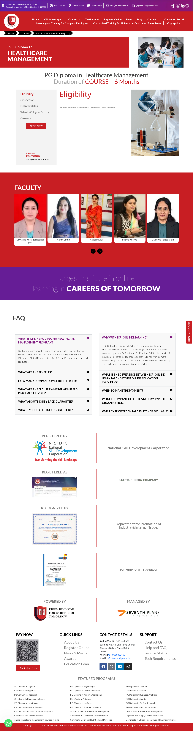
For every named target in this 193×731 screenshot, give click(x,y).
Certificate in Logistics (25, 690)
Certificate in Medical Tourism (28, 707)
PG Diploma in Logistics (81, 703)
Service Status (155, 653)
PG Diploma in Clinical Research (85, 690)
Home (35, 19)
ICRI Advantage (54, 19)
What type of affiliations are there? (45, 410)
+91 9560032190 (116, 654)
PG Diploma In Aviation (136, 686)
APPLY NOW (36, 125)
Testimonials (92, 19)
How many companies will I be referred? (47, 381)
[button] (53, 19)
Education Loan (76, 664)
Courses (74, 19)
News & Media (75, 653)
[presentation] (93, 251)
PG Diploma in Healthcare (26, 703)
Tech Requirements (160, 658)
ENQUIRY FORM (189, 332)
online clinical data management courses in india (36, 719)
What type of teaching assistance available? (135, 411)
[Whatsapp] (8, 723)
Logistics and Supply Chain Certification (144, 715)
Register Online (113, 19)
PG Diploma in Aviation (136, 699)
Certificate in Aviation (136, 690)
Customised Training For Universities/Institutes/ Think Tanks (127, 23)
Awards (70, 658)
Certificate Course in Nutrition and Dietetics (91, 719)
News (129, 19)
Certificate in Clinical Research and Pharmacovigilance (151, 719)
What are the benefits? (35, 372)
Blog (139, 19)
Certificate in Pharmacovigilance (29, 699)
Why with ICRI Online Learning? (125, 337)
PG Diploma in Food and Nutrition (141, 707)
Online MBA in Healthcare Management (144, 711)
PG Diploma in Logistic (24, 686)
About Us (71, 642)
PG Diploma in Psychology (82, 686)
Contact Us (153, 19)
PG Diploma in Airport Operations (86, 694)
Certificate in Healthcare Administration (89, 715)
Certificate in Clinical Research (28, 715)
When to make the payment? (122, 390)
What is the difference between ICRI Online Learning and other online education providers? (133, 378)
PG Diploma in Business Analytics (141, 694)
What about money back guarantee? (45, 401)
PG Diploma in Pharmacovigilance (85, 707)
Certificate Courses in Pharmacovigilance (33, 711)
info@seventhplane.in (118, 658)
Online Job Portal (174, 19)
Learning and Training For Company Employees (62, 23)
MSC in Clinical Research (25, 694)
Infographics (173, 23)
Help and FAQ (155, 647)
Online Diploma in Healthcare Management (90, 711)
